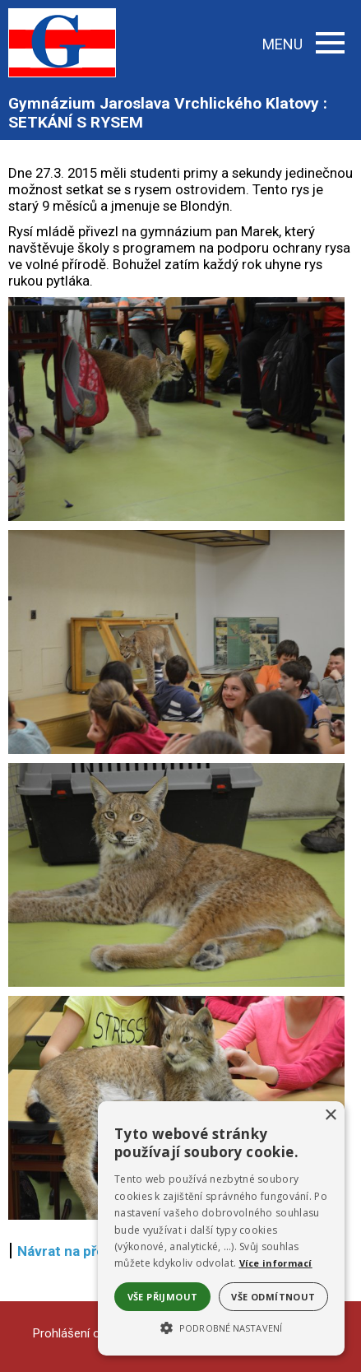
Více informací (275, 1263)
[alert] (221, 1228)
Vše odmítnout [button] (273, 1297)
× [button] (330, 1115)
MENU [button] (303, 44)
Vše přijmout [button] (162, 1297)
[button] (221, 1326)
